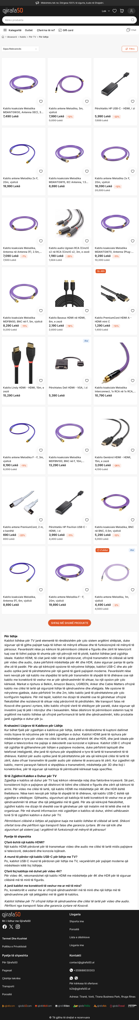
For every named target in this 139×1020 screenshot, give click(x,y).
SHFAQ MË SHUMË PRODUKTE (69, 622)
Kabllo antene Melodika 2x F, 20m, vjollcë (20, 180)
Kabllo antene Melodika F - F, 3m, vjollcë (23, 459)
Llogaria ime (77, 945)
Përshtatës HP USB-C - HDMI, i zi (115, 108)
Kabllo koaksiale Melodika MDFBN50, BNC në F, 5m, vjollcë (22, 319)
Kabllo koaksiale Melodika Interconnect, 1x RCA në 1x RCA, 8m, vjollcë (114, 389)
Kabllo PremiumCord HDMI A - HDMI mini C (113, 319)
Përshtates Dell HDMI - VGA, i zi (68, 387)
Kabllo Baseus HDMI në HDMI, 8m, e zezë (67, 319)
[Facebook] (4, 927)
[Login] (131, 11)
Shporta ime (77, 921)
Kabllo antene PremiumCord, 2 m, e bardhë (23, 528)
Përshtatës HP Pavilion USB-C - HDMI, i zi (68, 528)
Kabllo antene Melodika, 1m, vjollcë (112, 598)
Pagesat (7, 970)
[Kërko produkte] (66, 20)
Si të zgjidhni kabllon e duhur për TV (36, 815)
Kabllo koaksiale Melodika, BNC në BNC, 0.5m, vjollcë (114, 528)
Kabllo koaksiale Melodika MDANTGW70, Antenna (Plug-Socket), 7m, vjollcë (113, 250)
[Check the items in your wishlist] (114, 10)
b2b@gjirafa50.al (80, 988)
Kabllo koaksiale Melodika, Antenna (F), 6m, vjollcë (19, 598)
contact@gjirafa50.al (82, 962)
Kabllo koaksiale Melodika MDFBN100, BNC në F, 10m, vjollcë (65, 459)
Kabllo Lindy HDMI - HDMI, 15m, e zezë (23, 389)
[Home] (2, 36)
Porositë (74, 929)
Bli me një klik (106, 825)
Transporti (8, 986)
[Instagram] (17, 927)
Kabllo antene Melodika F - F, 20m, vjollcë (66, 598)
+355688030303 (82, 970)
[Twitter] (11, 927)
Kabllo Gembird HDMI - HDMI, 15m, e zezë (113, 459)
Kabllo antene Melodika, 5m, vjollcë (66, 110)
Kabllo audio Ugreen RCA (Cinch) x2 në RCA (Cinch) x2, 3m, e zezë (69, 249)
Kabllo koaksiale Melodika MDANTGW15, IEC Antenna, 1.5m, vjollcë (69, 180)
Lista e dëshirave (80, 937)
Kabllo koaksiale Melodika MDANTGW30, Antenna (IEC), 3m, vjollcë (23, 110)
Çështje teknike (11, 978)
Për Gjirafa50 (10, 962)
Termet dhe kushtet (14, 938)
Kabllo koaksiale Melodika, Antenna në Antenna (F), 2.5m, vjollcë (21, 250)
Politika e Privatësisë (14, 946)
